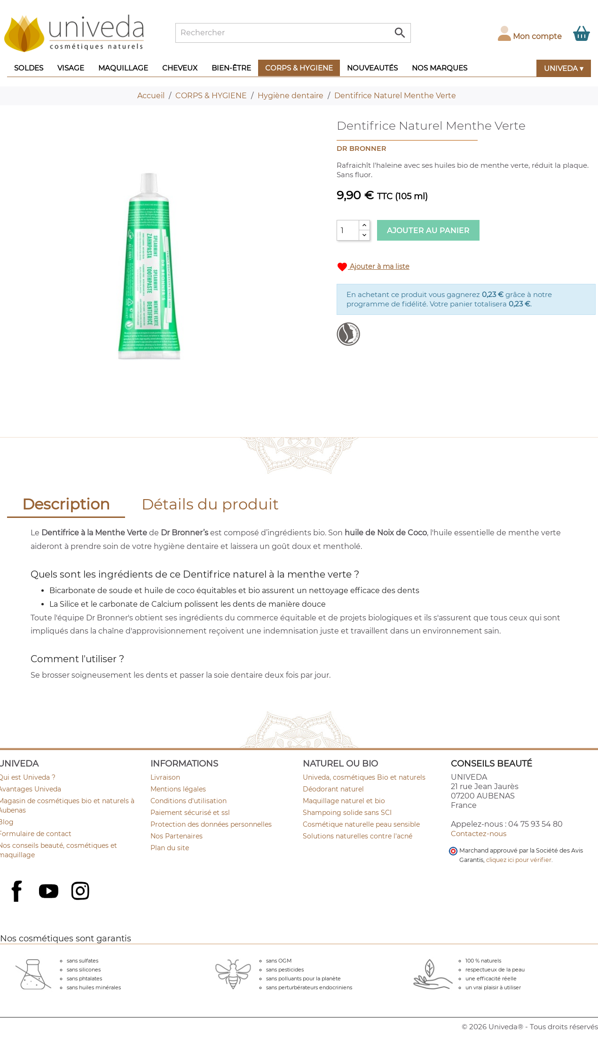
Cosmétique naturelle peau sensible (361, 824)
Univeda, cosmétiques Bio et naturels (364, 777)
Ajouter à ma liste (373, 267)
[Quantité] (348, 230)
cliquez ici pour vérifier (518, 859)
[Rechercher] (293, 33)
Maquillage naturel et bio (344, 801)
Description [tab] (66, 504)
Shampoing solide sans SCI (347, 812)
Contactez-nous (478, 833)
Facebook (18, 901)
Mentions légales (178, 789)
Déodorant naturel (333, 789)
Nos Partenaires (176, 836)
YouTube (50, 892)
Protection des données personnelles (211, 824)
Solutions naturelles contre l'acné (357, 836)
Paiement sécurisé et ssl (190, 812)
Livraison (165, 777)
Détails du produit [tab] (210, 504)
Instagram (81, 892)
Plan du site (169, 848)
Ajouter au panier (428, 230)
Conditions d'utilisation (188, 801)
